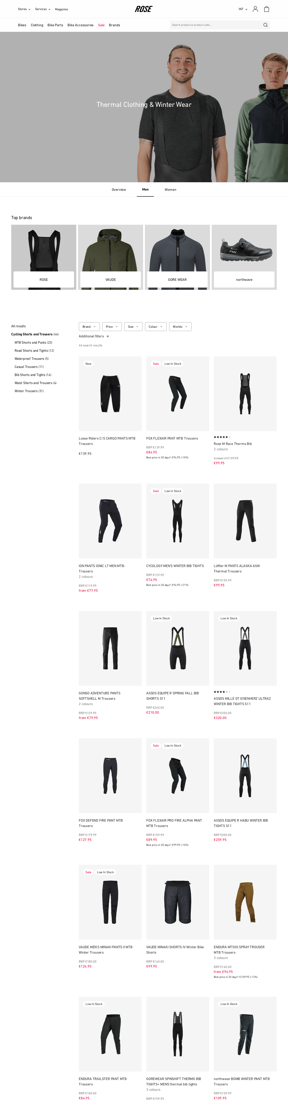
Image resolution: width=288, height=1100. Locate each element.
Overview (119, 189)
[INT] (243, 9)
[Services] (45, 9)
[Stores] (26, 9)
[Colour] (156, 326)
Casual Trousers (29, 367)
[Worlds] (180, 326)
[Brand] (89, 326)
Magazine (61, 9)
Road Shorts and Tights (34, 350)
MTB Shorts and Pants (33, 342)
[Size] (133, 326)
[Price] (112, 326)
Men (145, 189)
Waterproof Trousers (31, 359)
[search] (265, 24)
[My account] (255, 9)
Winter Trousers (29, 391)
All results (18, 326)
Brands (114, 25)
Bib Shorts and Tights (33, 375)
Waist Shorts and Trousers (35, 383)
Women (170, 189)
